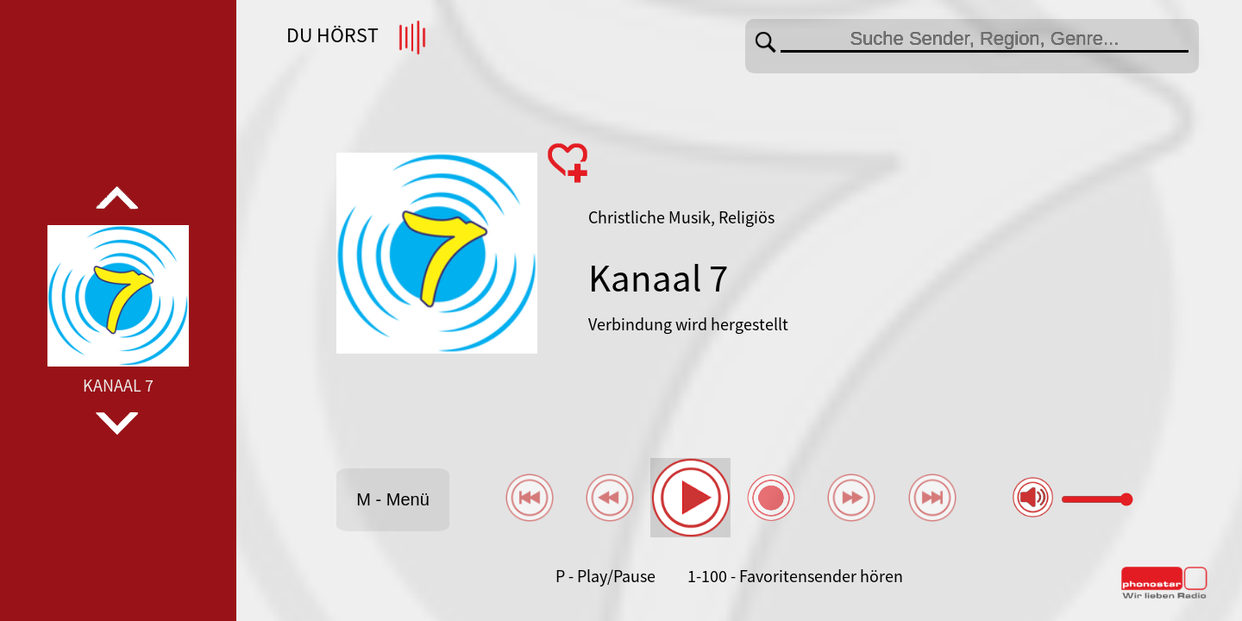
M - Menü (392, 499)
